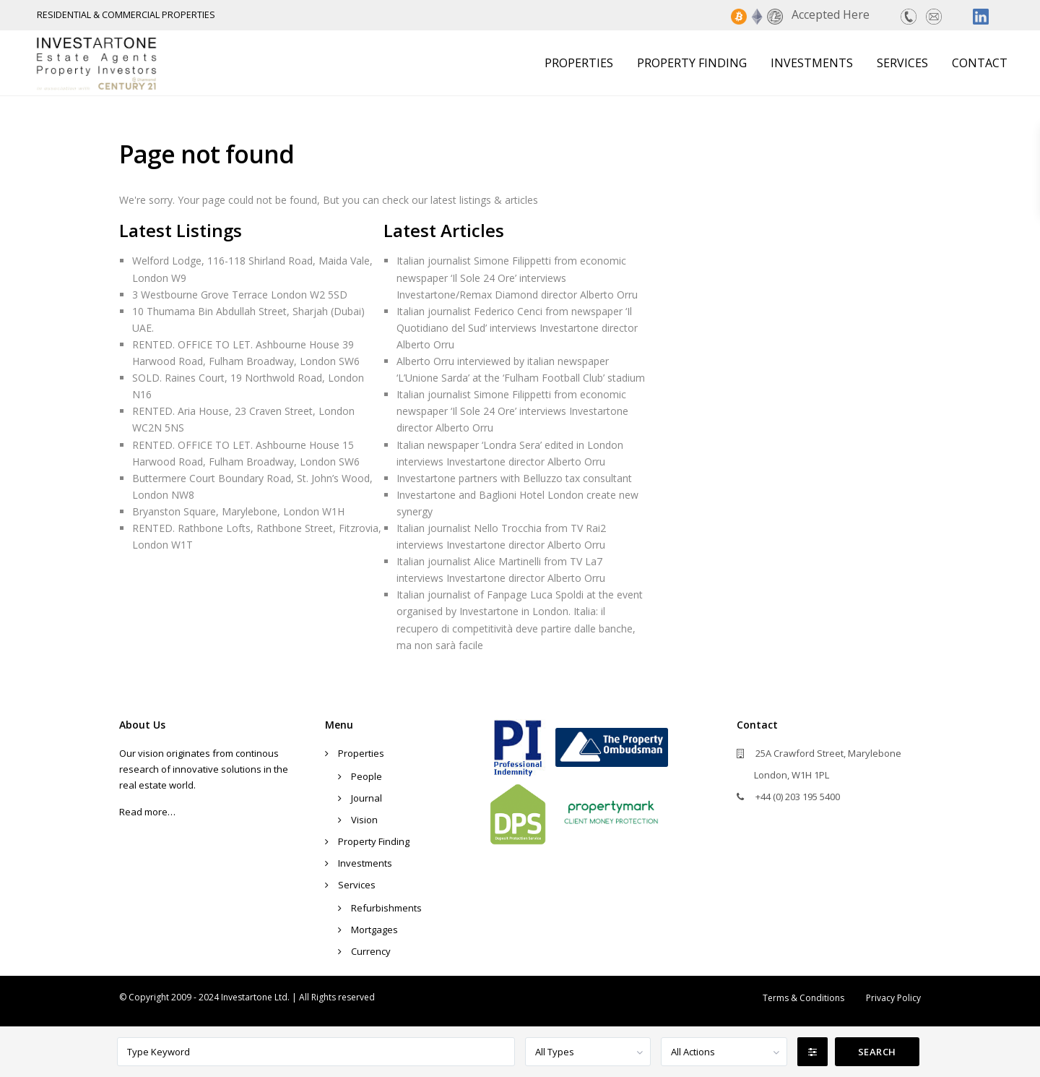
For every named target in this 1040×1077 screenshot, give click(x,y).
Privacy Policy (893, 998)
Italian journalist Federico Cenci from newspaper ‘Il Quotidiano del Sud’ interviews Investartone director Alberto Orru (517, 327)
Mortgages (374, 929)
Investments (812, 63)
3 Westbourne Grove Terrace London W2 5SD (239, 294)
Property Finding (692, 63)
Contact (980, 63)
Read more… (147, 811)
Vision (364, 819)
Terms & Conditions (803, 998)
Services (902, 63)
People (366, 776)
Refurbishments (386, 907)
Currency (371, 951)
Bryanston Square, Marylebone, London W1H (238, 511)
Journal (366, 797)
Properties (579, 63)
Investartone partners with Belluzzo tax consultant (514, 478)
